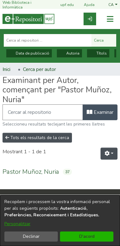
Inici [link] (6, 69)
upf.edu (63, 5)
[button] (112, 5)
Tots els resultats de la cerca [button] (37, 138)
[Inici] (28, 19)
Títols (98, 53)
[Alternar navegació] (109, 19)
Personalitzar (17, 224)
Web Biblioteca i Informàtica (17, 4)
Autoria (69, 53)
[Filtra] (43, 112)
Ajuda (85, 5)
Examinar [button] (100, 112)
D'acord (87, 236)
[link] (90, 19)
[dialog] (60, 220)
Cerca (104, 40)
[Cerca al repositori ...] (47, 40)
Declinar (31, 236)
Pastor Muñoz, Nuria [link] (31, 171)
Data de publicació (29, 53)
